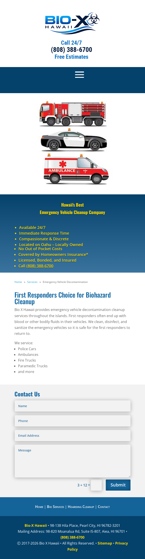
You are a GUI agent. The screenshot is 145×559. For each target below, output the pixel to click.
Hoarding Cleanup (81, 506)
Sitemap (105, 543)
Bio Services (55, 506)
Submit (118, 485)
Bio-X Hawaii (36, 525)
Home (39, 506)
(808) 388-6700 (71, 49)
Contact (104, 506)
